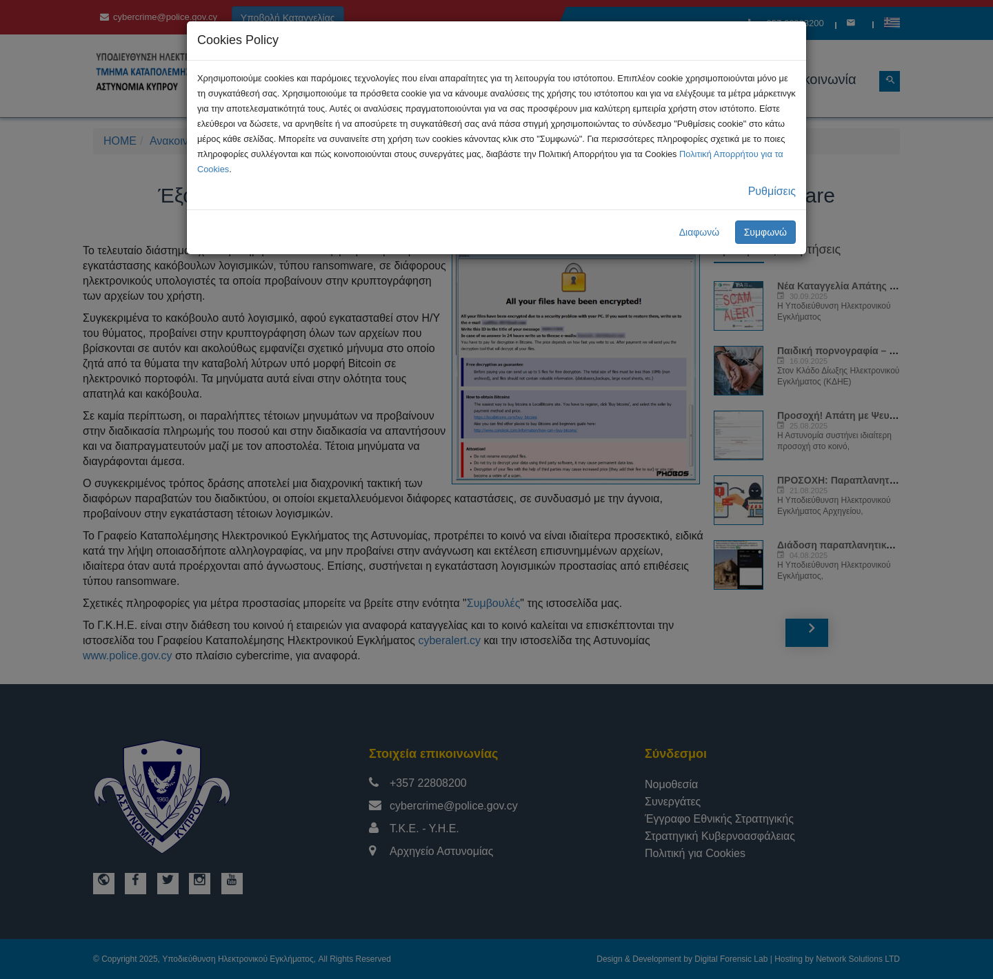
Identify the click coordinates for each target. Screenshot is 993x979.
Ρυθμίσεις (772, 191)
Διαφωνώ (699, 232)
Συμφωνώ (765, 232)
